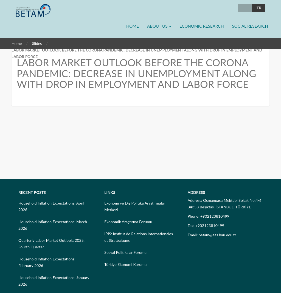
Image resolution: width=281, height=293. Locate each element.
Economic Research (201, 26)
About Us (159, 26)
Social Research (250, 26)
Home (132, 26)
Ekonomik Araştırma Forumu (128, 221)
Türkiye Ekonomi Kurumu (125, 264)
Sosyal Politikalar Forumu (125, 252)
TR (259, 7)
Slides (37, 43)
